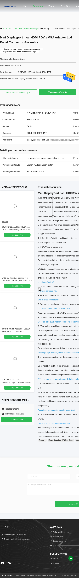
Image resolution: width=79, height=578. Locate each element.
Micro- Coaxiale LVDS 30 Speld (60, 440)
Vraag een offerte (57, 92)
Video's (51, 6)
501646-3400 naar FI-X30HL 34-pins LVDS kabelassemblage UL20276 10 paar (16, 229)
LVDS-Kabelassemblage (28, 29)
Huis (25, 6)
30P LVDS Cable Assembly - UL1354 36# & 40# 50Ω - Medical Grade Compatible (16, 331)
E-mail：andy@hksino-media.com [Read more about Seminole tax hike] (16, 539)
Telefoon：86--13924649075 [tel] (14, 534)
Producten (38, 6)
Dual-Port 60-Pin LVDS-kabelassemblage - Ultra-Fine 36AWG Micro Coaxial (16, 382)
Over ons (65, 6)
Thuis (5, 29)
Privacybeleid (7, 575)
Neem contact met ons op (18, 92)
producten (13, 29)
